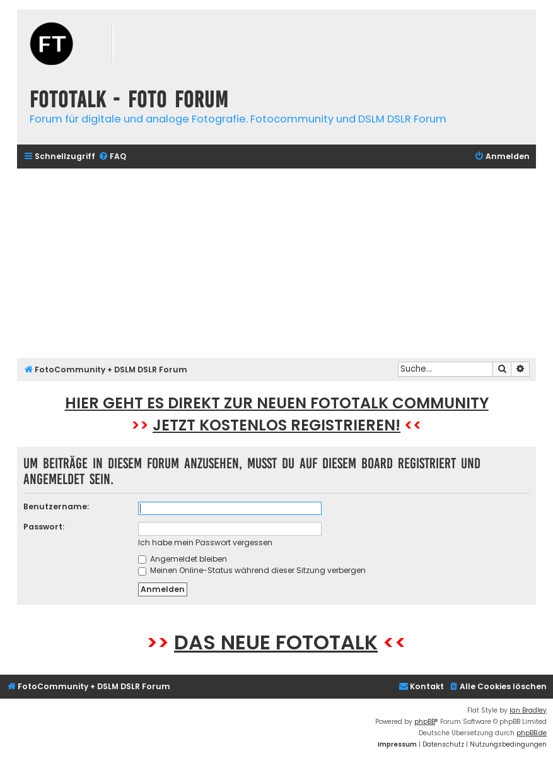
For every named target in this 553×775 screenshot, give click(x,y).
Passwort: (43, 526)
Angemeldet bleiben (182, 558)
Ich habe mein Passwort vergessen (205, 542)
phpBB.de (531, 733)
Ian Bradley (528, 710)
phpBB (424, 721)
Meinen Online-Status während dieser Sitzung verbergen (252, 570)
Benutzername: (56, 506)
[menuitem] (112, 156)
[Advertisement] (276, 263)
